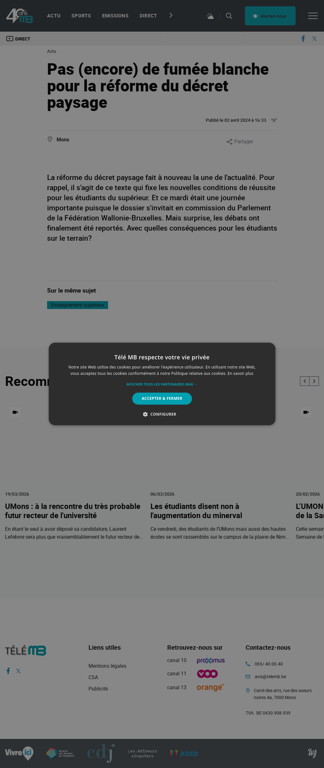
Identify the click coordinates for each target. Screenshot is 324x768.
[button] (162, 384)
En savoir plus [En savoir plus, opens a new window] (240, 373)
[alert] (162, 384)
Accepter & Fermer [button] (162, 398)
